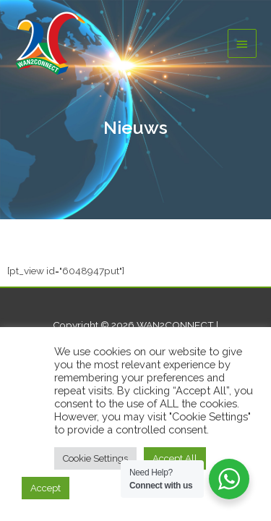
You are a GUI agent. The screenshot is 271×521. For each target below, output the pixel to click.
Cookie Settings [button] (95, 458)
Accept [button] (45, 488)
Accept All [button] (174, 458)
